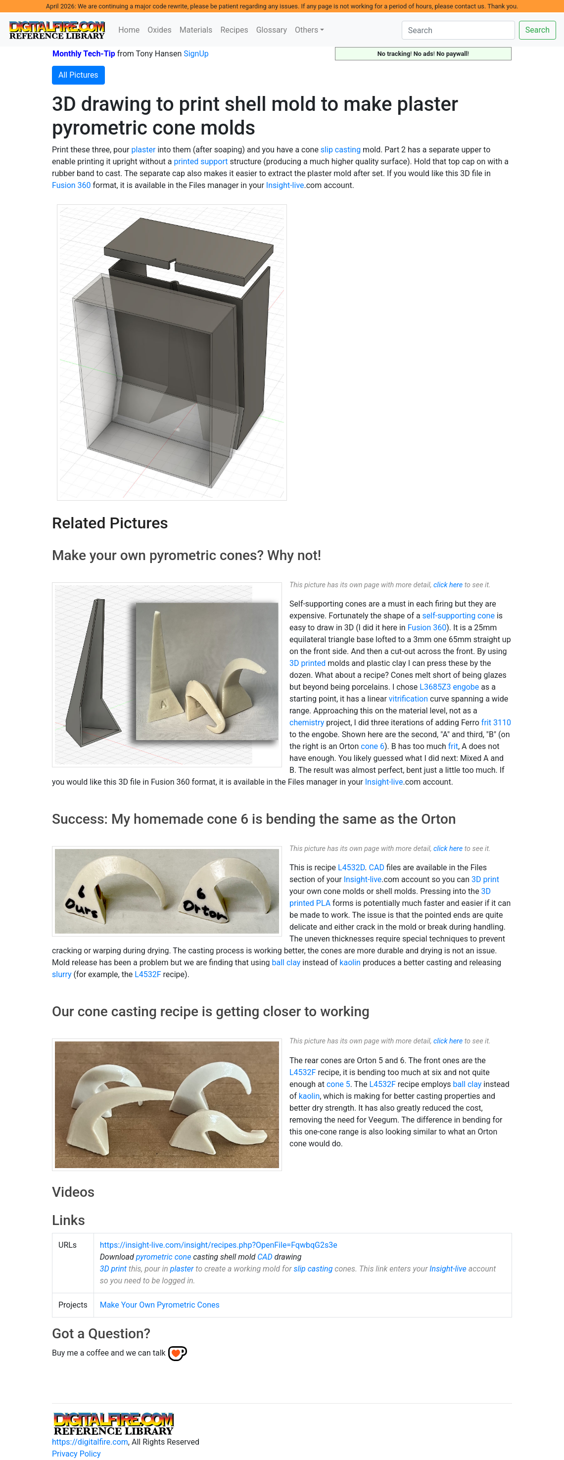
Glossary (271, 30)
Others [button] (306, 30)
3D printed (307, 663)
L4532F (148, 974)
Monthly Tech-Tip (83, 53)
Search (537, 30)
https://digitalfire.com (90, 1442)
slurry (62, 974)
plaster (143, 149)
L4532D (351, 867)
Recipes (234, 30)
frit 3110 (496, 722)
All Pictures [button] (78, 75)
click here (448, 585)
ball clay (286, 962)
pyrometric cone (163, 1257)
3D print (485, 879)
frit (453, 746)
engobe (466, 687)
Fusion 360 (71, 185)
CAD (376, 867)
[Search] (458, 30)
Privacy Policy (76, 1454)
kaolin (350, 962)
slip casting (341, 149)
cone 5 (338, 1084)
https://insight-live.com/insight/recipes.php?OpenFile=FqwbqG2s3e (218, 1245)
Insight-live (285, 185)
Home (129, 30)
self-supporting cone (459, 615)
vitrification (408, 699)
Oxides (159, 30)
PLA (323, 903)
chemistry (306, 722)
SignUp (196, 53)
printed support (201, 161)
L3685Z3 (435, 687)
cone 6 (372, 746)
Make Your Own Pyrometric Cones (160, 1305)
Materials (196, 30)
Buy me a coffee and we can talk (109, 1353)
